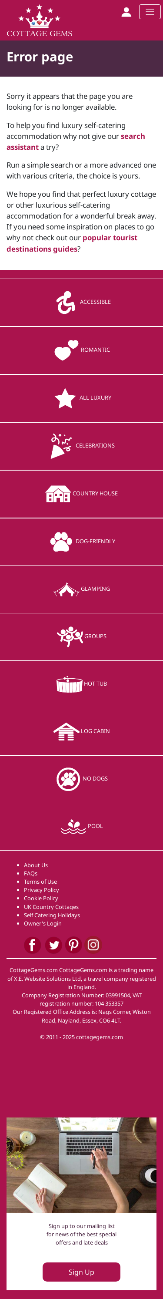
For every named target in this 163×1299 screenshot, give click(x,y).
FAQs (30, 873)
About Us (36, 865)
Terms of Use (40, 881)
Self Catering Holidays (52, 915)
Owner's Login (43, 923)
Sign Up (81, 1272)
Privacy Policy (41, 890)
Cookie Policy (41, 898)
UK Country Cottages (51, 907)
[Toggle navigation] (150, 11)
